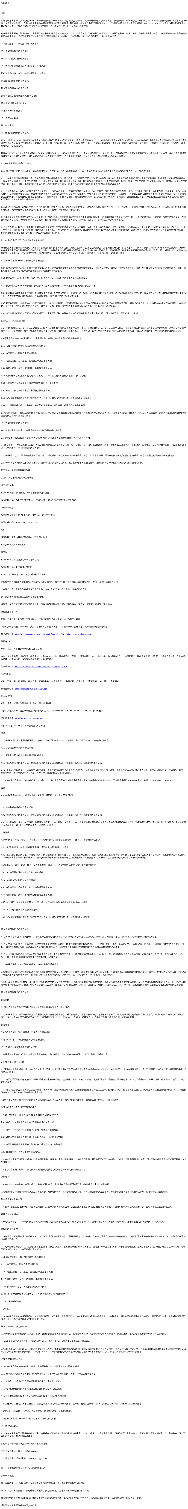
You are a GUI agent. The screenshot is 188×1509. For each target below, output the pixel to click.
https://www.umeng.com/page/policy (30, 718)
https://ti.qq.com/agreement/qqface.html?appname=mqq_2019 (41, 666)
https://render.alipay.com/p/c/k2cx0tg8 (31, 689)
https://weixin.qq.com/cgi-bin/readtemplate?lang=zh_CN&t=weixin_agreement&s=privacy (53, 634)
